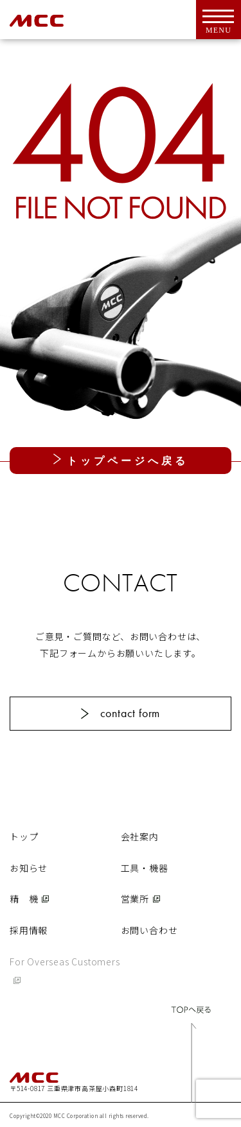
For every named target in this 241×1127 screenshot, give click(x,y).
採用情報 (29, 930)
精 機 (24, 898)
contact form (130, 713)
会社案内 (140, 836)
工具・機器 (144, 867)
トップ (24, 836)
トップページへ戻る (124, 461)
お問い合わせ (149, 930)
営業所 (135, 898)
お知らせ (29, 867)
